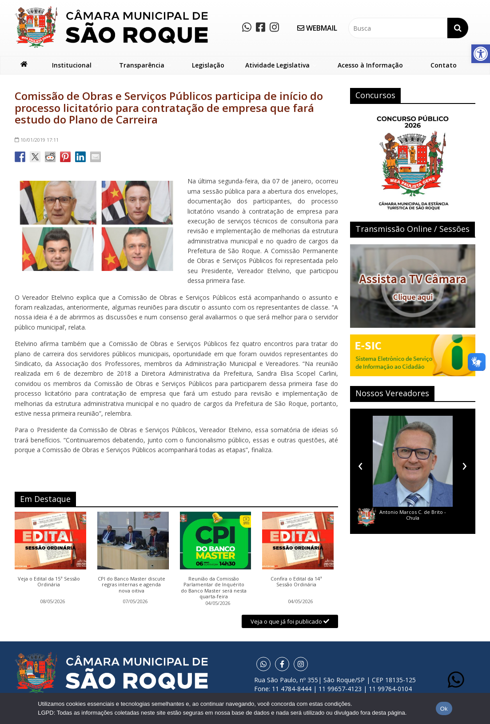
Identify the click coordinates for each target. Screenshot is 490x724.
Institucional (72, 65)
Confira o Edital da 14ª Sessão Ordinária (296, 582)
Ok (444, 708)
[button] (480, 53)
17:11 (37, 139)
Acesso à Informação (370, 65)
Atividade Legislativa (277, 65)
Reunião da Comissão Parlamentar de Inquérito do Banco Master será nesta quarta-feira (214, 588)
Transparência (141, 65)
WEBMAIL (317, 28)
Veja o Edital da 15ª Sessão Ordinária (49, 582)
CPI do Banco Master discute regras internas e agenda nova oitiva (131, 585)
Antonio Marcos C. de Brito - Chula (412, 515)
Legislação (208, 65)
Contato (443, 65)
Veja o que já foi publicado (290, 621)
